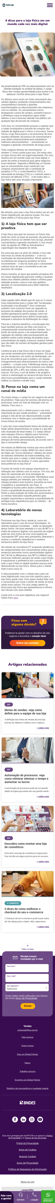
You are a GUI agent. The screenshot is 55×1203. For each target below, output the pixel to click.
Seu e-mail (11, 976)
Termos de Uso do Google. (36, 1137)
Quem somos (27, 1045)
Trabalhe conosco (27, 1071)
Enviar (28, 1006)
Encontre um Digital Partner (27, 1079)
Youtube (40, 1119)
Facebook (15, 1119)
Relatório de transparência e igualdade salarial (27, 1088)
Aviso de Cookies (27, 1149)
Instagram (31, 1119)
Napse (27, 1062)
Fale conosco (27, 1037)
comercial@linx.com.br (27, 1030)
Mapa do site (27, 1182)
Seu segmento (13, 986)
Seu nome (11, 966)
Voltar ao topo (28, 949)
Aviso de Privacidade (26, 998)
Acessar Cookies (27, 1156)
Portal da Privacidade (27, 1143)
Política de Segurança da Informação (27, 1169)
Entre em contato (27, 643)
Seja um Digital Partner (27, 1054)
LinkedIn (23, 1119)
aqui (15, 597)
